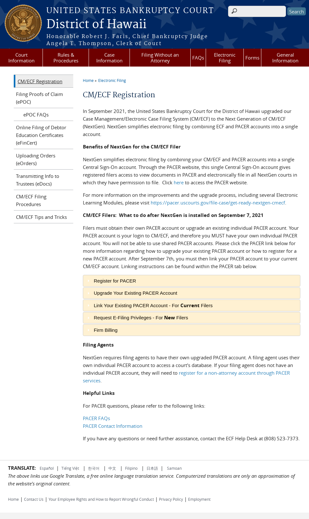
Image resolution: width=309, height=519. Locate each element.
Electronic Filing (224, 58)
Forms (252, 57)
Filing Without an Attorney (160, 58)
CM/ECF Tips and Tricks (41, 217)
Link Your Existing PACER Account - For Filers (153, 305)
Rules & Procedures (65, 58)
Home (88, 80)
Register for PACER (115, 280)
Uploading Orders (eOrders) (35, 159)
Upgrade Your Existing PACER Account (135, 293)
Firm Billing (105, 330)
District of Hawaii (96, 24)
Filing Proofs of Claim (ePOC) (39, 98)
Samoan (174, 468)
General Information (285, 58)
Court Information (21, 58)
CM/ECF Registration (40, 81)
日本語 (152, 468)
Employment (199, 499)
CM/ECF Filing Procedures (31, 200)
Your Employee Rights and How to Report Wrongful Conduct (101, 499)
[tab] (191, 281)
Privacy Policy (171, 499)
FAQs (198, 57)
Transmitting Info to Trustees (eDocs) (37, 180)
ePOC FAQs (36, 114)
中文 (112, 468)
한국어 (93, 468)
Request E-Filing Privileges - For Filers (141, 317)
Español (47, 468)
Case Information (109, 58)
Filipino (131, 468)
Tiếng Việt (70, 468)
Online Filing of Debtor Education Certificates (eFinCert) (41, 135)
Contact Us (34, 499)
